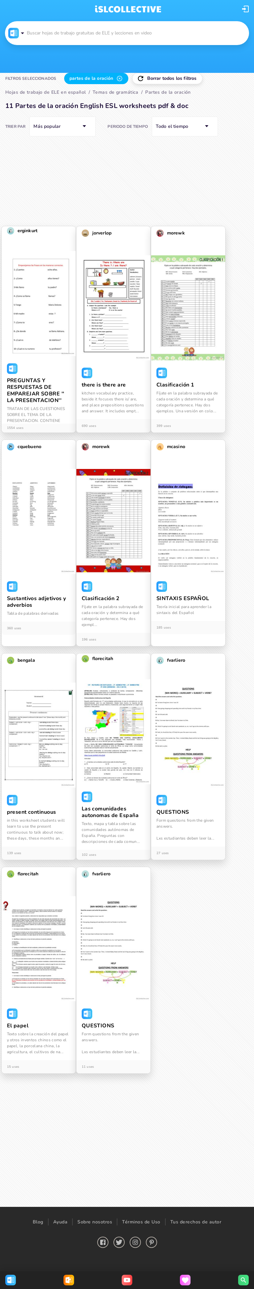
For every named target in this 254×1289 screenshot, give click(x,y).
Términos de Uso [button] (141, 1222)
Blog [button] (38, 1222)
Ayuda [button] (60, 1222)
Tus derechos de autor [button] (196, 1222)
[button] (245, 9)
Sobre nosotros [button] (94, 1222)
